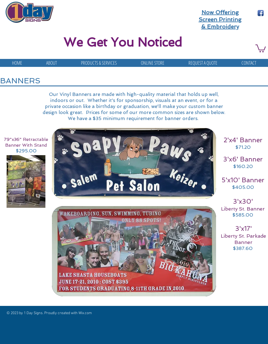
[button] (260, 48)
